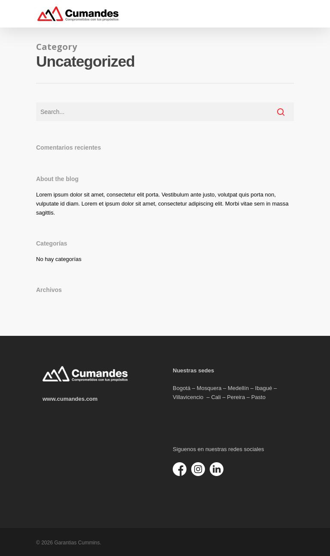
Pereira (236, 397)
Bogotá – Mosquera (197, 388)
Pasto (258, 397)
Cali (215, 397)
